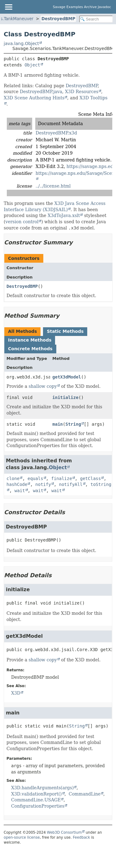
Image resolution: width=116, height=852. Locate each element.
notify (43, 484)
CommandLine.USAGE (36, 799)
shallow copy (42, 386)
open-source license (22, 837)
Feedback (81, 837)
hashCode (16, 484)
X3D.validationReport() (36, 793)
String (73, 424)
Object (32, 64)
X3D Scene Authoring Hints (34, 97)
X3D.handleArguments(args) (42, 787)
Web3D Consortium (64, 832)
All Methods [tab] (22, 331)
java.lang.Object (21, 43)
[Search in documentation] (96, 19)
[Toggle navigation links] (8, 6)
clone (12, 478)
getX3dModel (66, 376)
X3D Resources (81, 91)
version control (21, 221)
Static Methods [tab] (65, 331)
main (57, 424)
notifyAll (71, 484)
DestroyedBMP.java (41, 91)
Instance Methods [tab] (29, 340)
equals (35, 478)
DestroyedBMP (58, 18)
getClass (90, 478)
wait (20, 490)
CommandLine (85, 793)
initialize (65, 397)
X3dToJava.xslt (64, 215)
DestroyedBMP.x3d (56, 132)
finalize (61, 478)
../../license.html (53, 186)
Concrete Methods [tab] (30, 348)
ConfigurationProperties (37, 806)
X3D (15, 693)
